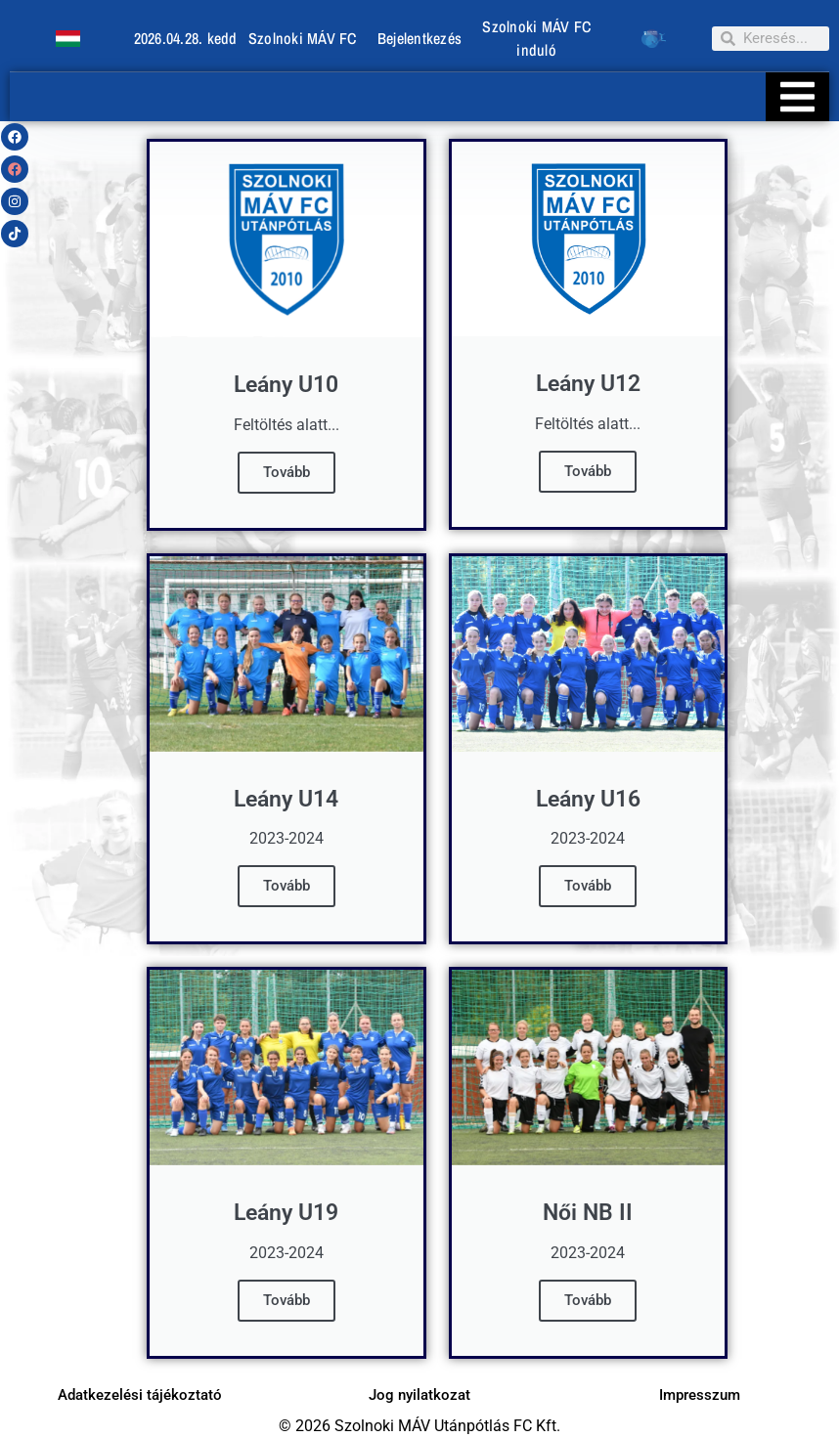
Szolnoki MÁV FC (302, 38)
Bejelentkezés (419, 38)
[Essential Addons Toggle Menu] (797, 96)
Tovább (286, 472)
